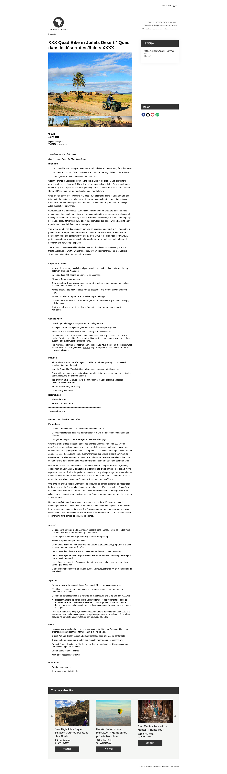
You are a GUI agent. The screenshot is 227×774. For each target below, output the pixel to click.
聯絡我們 (147, 56)
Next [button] (175, 716)
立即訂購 (67, 749)
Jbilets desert (106, 232)
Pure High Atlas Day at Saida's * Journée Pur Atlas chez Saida (71, 733)
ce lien (87, 617)
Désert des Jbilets (67, 454)
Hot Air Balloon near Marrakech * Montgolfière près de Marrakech (111, 733)
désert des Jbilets (109, 487)
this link (86, 347)
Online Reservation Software (149, 766)
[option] (58, 121)
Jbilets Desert (113, 184)
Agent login (175, 766)
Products (52, 34)
